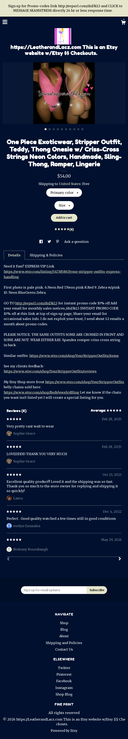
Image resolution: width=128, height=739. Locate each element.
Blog (64, 629)
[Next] (119, 559)
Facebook (64, 681)
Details (14, 255)
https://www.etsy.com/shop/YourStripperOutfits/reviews (50, 371)
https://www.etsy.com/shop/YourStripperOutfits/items (74, 356)
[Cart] (123, 23)
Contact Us (64, 649)
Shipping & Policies (46, 255)
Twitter (64, 668)
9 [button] (78, 129)
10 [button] (82, 129)
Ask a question (76, 242)
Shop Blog (64, 694)
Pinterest (64, 674)
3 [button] (54, 129)
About (64, 636)
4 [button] (58, 129)
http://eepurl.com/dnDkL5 (36, 303)
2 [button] (50, 129)
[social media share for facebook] (41, 242)
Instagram (64, 688)
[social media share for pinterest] (58, 242)
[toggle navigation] (4, 22)
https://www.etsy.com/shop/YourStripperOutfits (84, 382)
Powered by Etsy (64, 731)
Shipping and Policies (64, 643)
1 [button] (46, 129)
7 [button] (70, 129)
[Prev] (8, 559)
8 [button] (74, 129)
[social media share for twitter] (50, 242)
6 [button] (66, 129)
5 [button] (62, 129)
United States (70, 184)
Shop (64, 623)
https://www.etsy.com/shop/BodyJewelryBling (41, 392)
